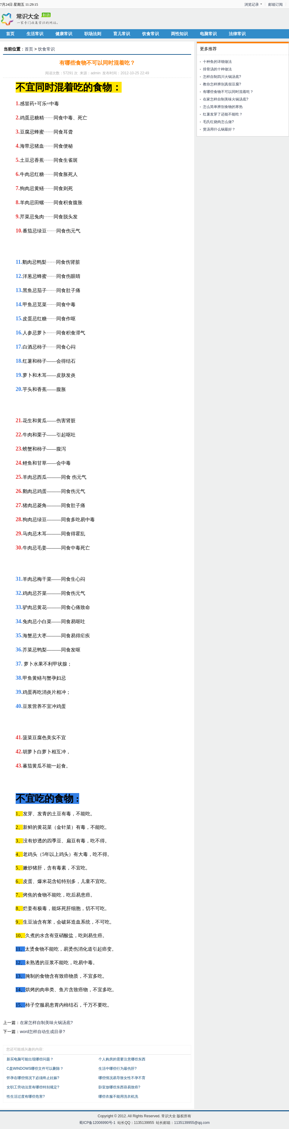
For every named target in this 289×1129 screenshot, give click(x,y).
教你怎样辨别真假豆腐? (222, 84)
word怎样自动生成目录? (42, 1031)
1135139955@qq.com (192, 1123)
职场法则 (92, 33)
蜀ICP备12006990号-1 (97, 1123)
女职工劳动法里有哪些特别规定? (33, 1087)
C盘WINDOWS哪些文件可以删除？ (35, 1068)
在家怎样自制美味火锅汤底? (46, 1022)
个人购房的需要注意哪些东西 (121, 1059)
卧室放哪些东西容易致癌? (119, 1087)
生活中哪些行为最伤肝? (117, 1068)
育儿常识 (121, 33)
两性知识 (179, 33)
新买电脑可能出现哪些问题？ (30, 1059)
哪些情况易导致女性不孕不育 (121, 1078)
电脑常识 (208, 33)
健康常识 (63, 33)
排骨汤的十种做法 (217, 69)
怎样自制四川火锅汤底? (222, 77)
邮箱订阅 (275, 4)
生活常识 (34, 33)
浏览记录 (251, 4)
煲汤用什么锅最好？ (219, 129)
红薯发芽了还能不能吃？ (223, 114)
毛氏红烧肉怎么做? (218, 122)
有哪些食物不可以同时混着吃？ (228, 92)
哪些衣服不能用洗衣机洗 (118, 1096)
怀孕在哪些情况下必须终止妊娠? (33, 1078)
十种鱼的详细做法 (217, 62)
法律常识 (237, 33)
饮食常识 (150, 33)
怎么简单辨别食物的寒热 (223, 107)
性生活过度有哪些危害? (26, 1096)
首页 (10, 33)
